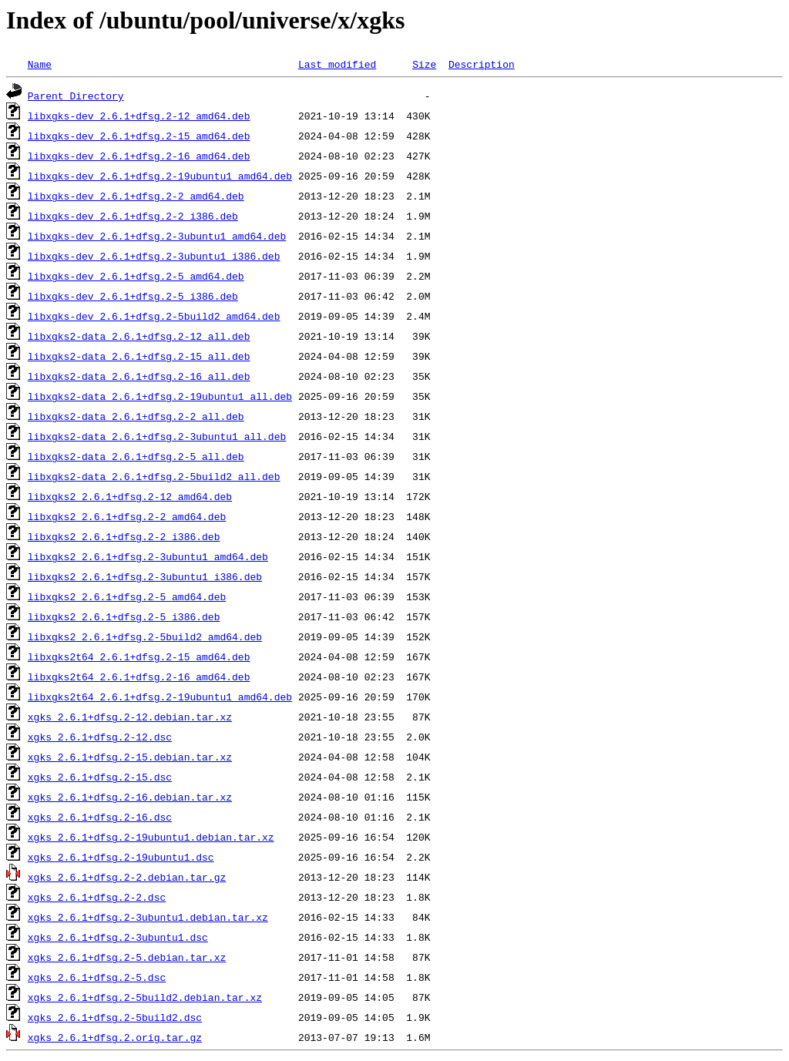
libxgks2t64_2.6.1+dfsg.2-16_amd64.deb (139, 676)
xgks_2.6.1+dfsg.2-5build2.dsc (115, 1017)
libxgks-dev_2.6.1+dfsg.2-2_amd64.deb (136, 196)
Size (424, 64)
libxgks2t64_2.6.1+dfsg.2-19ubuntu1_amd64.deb (160, 696)
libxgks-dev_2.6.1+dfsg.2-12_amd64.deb (139, 116)
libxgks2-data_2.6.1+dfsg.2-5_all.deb (136, 456)
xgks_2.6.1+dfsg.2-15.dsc (100, 777)
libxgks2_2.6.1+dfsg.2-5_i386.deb (124, 616)
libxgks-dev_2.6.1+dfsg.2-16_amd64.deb (139, 156)
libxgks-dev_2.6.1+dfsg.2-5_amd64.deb (136, 276)
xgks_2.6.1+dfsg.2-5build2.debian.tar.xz (145, 997)
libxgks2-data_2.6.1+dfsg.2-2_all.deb (136, 416)
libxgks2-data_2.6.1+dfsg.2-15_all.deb (139, 356)
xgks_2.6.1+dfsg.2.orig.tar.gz (115, 1037)
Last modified (337, 64)
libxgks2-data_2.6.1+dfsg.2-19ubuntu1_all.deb (160, 396)
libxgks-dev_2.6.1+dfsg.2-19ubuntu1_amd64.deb (160, 176)
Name (40, 64)
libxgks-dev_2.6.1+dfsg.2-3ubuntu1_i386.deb (154, 256)
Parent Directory (76, 95)
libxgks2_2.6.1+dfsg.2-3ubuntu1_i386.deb (145, 576)
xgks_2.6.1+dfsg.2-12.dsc (100, 737)
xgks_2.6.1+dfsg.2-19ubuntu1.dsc (121, 857)
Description (481, 64)
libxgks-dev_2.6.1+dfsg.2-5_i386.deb (133, 296)
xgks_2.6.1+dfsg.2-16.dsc (100, 817)
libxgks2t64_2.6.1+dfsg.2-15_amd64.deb (139, 656)
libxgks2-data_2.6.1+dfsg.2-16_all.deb (139, 376)
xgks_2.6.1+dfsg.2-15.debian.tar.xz (130, 757)
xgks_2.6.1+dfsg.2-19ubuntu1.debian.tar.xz (151, 837)
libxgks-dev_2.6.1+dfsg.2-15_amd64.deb (139, 136)
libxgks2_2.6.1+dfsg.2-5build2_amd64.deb (145, 636)
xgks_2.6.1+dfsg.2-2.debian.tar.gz (127, 877)
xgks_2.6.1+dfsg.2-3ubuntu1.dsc (118, 937)
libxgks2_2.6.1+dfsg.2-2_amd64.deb (127, 516)
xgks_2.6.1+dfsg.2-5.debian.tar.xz (127, 957)
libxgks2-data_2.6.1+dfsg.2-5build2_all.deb (154, 476)
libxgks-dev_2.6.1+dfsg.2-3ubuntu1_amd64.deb (157, 236)
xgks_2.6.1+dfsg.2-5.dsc (97, 977)
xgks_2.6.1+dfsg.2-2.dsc (97, 897)
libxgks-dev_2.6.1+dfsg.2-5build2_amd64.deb (154, 316)
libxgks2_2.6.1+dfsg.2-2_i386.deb (124, 536)
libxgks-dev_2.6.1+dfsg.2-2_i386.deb (133, 216)
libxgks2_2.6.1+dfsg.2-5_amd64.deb (127, 596)
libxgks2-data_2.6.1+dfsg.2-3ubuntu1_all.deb (157, 436)
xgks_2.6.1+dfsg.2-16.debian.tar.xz (130, 797)
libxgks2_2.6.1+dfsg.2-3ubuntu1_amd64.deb (148, 556)
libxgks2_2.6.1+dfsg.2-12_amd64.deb (130, 496)
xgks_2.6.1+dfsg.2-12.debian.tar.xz (130, 717)
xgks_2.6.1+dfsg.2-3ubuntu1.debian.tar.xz (148, 917)
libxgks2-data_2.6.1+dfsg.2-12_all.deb (139, 336)
